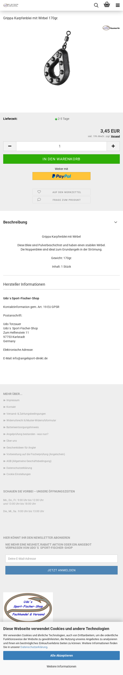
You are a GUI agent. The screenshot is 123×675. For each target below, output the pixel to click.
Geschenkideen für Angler (21, 447)
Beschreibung (15, 222)
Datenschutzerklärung (33, 647)
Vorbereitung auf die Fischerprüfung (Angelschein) (35, 454)
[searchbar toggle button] (96, 5)
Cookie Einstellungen (18, 474)
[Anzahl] (61, 146)
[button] (9, 146)
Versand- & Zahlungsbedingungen (26, 413)
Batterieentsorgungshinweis (22, 427)
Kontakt (11, 406)
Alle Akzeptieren (61, 655)
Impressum (13, 400)
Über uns (11, 440)
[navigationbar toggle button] (117, 5)
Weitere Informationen (61, 666)
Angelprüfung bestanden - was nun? (27, 434)
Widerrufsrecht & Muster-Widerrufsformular (31, 420)
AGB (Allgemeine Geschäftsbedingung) (28, 461)
